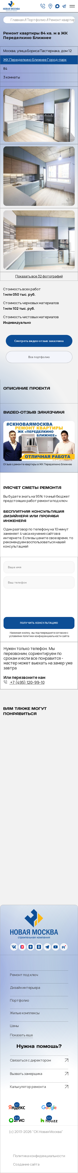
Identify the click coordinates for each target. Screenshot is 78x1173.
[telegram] (64, 6)
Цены (14, 1026)
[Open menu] (72, 6)
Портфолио (36, 20)
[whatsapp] (57, 6)
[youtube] (55, 947)
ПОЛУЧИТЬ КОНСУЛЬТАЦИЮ (39, 622)
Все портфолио (39, 357)
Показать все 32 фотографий (39, 276)
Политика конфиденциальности (39, 1156)
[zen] (30, 947)
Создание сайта (26, 1164)
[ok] (39, 947)
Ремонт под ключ (24, 975)
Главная (17, 20)
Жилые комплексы (25, 1013)
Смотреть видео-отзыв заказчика (39, 341)
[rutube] (64, 947)
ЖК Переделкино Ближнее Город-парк (35, 60)
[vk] (14, 947)
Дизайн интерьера (25, 987)
